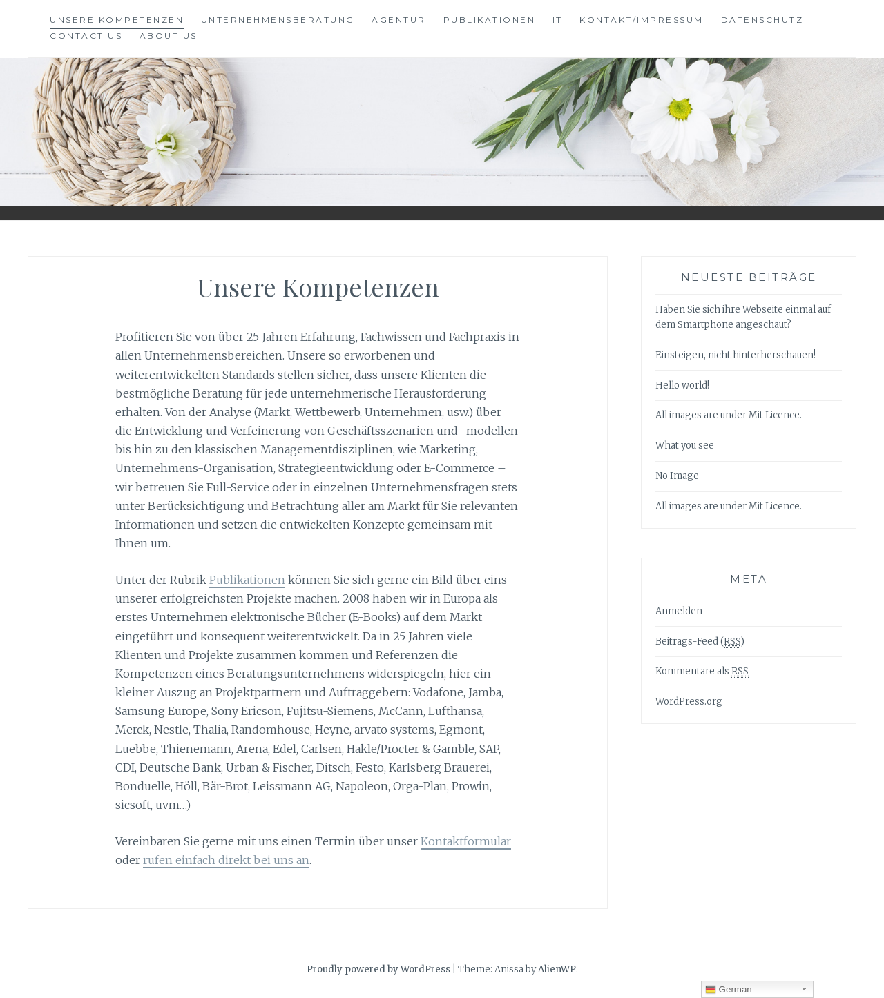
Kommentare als (702, 671)
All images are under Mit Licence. (728, 415)
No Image (677, 476)
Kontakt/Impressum (641, 19)
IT (557, 19)
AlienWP (557, 969)
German (728, 989)
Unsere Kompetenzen (117, 19)
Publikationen (489, 19)
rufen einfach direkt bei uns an (226, 860)
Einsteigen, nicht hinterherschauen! (735, 355)
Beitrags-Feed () (699, 642)
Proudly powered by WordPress (378, 969)
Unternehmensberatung (278, 19)
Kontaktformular (466, 841)
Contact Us (86, 35)
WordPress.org (688, 701)
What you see (684, 445)
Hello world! (682, 385)
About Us (169, 35)
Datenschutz (762, 19)
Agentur (399, 19)
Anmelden (678, 611)
